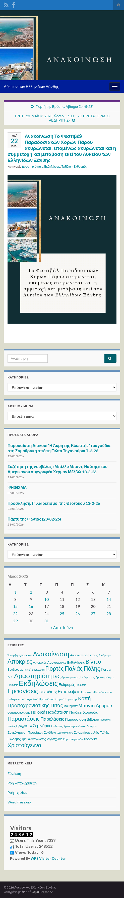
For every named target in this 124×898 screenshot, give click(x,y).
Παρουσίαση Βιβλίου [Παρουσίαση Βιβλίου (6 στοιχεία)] (82, 719)
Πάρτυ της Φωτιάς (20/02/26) (34, 519)
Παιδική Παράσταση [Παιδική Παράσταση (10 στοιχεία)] (50, 712)
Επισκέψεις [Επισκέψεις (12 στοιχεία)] (69, 691)
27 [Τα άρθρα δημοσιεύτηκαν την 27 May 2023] (93, 613)
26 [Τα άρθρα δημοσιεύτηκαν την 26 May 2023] (77, 613)
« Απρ (56, 627)
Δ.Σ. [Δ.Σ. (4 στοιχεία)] (10, 677)
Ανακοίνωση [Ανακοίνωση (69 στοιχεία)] (51, 654)
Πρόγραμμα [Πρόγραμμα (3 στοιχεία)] (24, 726)
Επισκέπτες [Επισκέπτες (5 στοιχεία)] (48, 692)
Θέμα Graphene (42, 892)
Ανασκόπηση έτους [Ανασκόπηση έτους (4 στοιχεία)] (84, 655)
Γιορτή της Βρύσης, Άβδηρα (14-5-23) (64, 106)
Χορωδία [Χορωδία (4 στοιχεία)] (90, 739)
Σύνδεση (14, 773)
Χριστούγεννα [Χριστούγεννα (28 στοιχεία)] (24, 745)
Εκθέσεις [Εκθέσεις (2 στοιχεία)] (81, 684)
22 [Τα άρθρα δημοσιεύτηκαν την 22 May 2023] (15, 613)
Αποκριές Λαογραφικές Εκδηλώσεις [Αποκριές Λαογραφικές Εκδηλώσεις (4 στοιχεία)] (59, 662)
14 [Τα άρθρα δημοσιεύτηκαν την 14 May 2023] (108, 599)
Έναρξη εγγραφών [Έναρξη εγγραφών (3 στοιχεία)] (20, 655)
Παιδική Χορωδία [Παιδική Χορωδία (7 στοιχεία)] (83, 712)
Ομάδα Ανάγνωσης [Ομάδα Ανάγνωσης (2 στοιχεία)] (19, 712)
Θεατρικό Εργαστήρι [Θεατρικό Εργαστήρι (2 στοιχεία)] (65, 699)
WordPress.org (19, 802)
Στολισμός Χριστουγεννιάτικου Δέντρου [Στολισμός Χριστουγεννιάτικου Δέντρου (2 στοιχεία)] (73, 726)
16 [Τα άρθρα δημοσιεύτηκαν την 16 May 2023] (31, 606)
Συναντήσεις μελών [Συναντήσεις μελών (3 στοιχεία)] (86, 732)
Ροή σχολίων (17, 792)
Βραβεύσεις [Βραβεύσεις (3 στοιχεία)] (15, 669)
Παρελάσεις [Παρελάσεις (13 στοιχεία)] (52, 719)
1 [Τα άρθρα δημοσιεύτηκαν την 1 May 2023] (15, 592)
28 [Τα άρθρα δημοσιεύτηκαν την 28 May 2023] (108, 613)
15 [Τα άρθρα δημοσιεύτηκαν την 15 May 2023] (15, 606)
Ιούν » (68, 627)
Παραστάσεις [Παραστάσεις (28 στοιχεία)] (24, 718)
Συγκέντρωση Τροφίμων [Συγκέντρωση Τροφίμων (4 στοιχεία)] (25, 732)
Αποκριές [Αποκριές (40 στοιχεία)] (20, 661)
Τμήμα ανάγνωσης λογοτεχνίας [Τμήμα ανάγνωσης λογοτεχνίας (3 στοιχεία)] (41, 739)
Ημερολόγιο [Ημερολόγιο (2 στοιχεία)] (46, 699)
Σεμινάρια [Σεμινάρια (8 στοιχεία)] (41, 725)
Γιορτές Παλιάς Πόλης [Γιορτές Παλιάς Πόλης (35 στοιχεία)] (72, 668)
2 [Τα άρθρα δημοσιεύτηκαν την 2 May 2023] (31, 592)
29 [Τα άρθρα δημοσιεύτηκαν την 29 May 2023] (15, 620)
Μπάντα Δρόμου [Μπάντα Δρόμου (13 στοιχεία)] (95, 705)
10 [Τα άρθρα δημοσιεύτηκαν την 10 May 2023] (46, 599)
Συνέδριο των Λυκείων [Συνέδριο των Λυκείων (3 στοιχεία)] (58, 732)
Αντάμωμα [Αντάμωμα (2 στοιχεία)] (105, 655)
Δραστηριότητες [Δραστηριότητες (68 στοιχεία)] (37, 676)
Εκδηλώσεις (52, 166)
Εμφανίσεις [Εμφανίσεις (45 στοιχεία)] (23, 690)
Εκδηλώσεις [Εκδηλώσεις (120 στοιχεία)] (38, 683)
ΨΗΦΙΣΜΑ (17, 487)
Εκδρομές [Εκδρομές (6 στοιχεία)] (66, 684)
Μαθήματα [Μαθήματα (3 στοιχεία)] (71, 706)
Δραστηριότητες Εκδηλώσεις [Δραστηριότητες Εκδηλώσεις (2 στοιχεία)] (78, 677)
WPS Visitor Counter (48, 858)
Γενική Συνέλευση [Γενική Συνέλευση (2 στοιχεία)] (34, 669)
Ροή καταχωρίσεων (22, 783)
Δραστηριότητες (32, 166)
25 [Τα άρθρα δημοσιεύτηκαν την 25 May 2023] (62, 613)
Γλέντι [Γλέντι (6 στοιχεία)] (106, 669)
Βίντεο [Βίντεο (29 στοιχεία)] (93, 661)
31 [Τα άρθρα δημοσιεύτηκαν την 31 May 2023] (46, 620)
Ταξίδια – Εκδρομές (74, 166)
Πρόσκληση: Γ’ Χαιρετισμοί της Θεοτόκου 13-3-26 (54, 503)
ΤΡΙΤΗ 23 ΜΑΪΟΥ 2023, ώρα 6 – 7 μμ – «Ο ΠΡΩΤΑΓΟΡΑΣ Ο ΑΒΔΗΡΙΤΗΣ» (62, 118)
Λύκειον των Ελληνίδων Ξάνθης (31, 86)
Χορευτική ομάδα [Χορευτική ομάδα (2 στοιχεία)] (73, 739)
